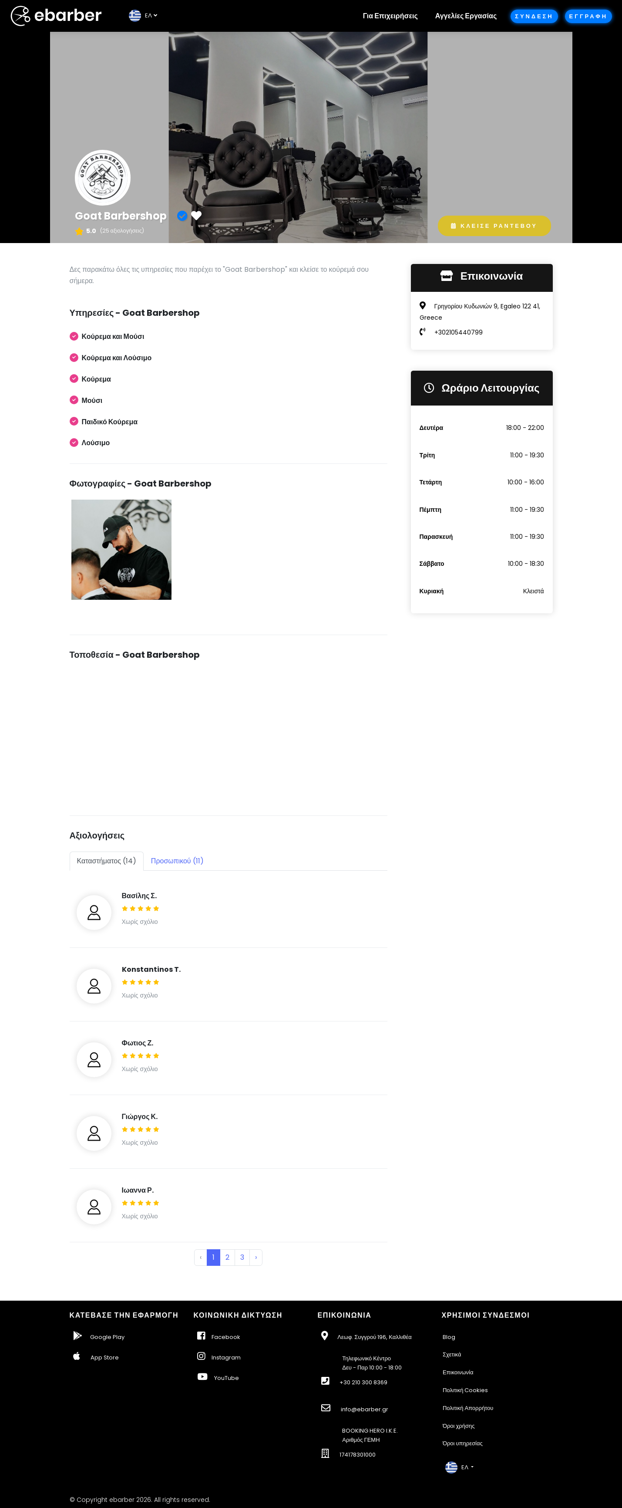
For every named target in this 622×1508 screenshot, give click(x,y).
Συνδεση (534, 16)
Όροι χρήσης (459, 1426)
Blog (449, 1337)
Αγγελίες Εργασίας (466, 16)
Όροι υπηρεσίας (463, 1443)
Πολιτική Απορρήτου (468, 1408)
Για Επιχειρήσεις (390, 16)
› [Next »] (256, 1257)
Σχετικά (452, 1354)
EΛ (140, 15)
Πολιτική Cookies (465, 1390)
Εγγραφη (588, 16)
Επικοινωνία (458, 1372)
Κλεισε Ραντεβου (494, 226)
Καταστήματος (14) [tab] (106, 861)
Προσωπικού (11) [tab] (177, 861)
